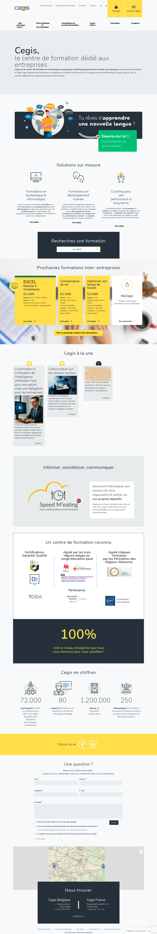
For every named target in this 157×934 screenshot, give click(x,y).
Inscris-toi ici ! (115, 136)
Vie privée (80, 929)
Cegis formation (46, 5)
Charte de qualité (43, 929)
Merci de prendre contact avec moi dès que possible (56, 822)
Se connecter (127, 321)
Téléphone (38, 791)
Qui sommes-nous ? (21, 25)
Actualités (82, 5)
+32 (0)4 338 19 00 (62, 909)
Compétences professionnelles (70, 24)
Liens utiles (93, 24)
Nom (36, 779)
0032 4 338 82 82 (111, 146)
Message (37, 802)
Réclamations (94, 929)
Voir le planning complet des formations (78, 332)
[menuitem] (20, 25)
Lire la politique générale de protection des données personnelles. (62, 830)
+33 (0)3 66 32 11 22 (95, 909)
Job (101, 5)
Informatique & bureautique (42, 25)
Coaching (114, 23)
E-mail (81, 791)
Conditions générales (112, 929)
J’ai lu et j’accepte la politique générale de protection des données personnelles (67, 826)
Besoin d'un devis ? (138, 930)
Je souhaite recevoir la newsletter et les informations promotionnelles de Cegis (67, 834)
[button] (54, 865)
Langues (135, 23)
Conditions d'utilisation (63, 929)
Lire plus (36, 222)
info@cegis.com (78, 916)
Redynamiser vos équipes (65, 5)
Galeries (93, 5)
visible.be (88, 932)
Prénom (82, 779)
